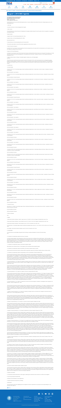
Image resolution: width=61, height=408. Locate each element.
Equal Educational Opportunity (27, 399)
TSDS (38, 0)
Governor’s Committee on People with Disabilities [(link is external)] (38, 399)
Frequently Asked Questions (37, 397)
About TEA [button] (9, 7)
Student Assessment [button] (44, 7)
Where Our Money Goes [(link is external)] (48, 401)
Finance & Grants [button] (30, 7)
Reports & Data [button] (37, 7)
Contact (28, 4)
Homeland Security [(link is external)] (37, 400)
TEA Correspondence (52, 4)
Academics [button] (23, 7)
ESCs (24, 398)
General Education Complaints (27, 397)
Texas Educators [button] (51, 7)
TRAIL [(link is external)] (46, 398)
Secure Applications (30, 0)
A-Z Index (24, 4)
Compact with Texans (26, 396)
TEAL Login (35, 0)
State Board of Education (38, 4)
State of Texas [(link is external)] (47, 397)
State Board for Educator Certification (21, 10)
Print (8, 387)
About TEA (10, 10)
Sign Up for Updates (45, 4)
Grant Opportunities (24, 0)
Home (7, 10)
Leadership (13, 10)
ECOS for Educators (18, 0)
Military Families (36, 401)
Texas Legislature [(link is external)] (47, 399)
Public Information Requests (48, 396)
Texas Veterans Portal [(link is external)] (48, 400)
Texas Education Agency (16, 396)
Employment (32, 4)
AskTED (14, 0)
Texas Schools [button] (16, 7)
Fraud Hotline (35, 396)
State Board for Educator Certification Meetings (35, 10)
